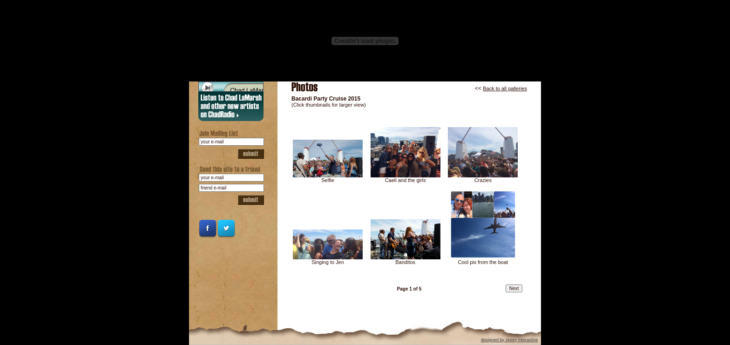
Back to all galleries (505, 88)
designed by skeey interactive (509, 340)
